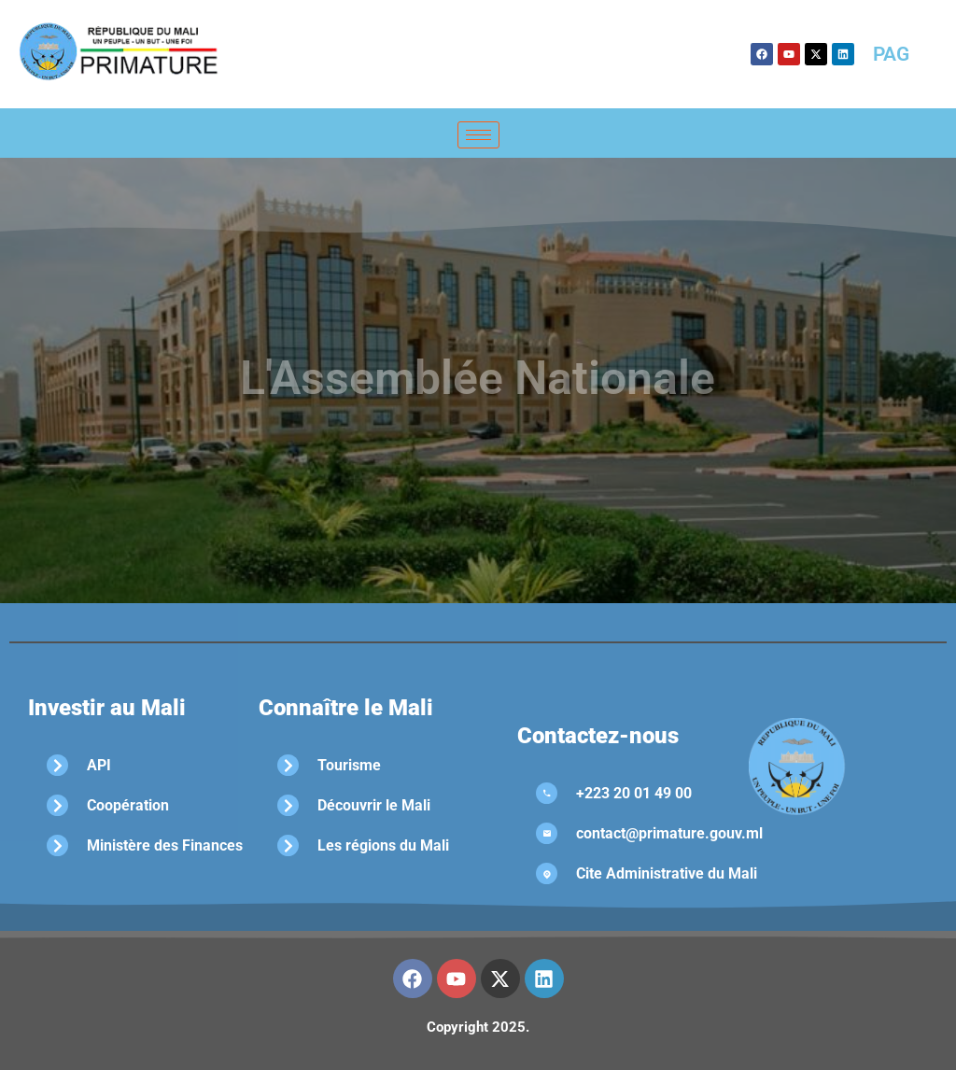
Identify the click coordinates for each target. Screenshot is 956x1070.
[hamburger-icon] (478, 134)
